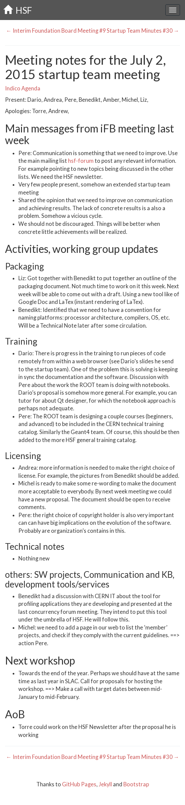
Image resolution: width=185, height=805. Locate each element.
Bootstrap (136, 784)
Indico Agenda (22, 88)
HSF (17, 10)
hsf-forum (81, 160)
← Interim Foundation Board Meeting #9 (55, 30)
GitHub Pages (79, 784)
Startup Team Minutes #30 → (143, 30)
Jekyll (105, 784)
